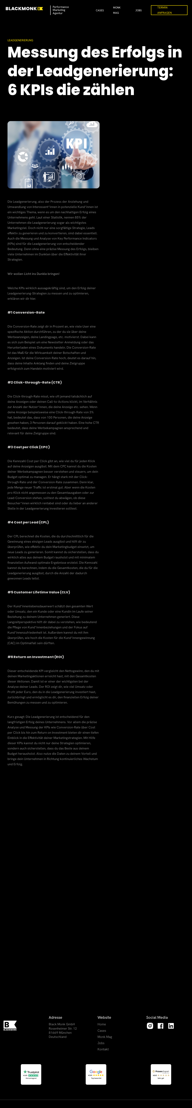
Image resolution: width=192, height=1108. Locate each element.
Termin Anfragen (164, 10)
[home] (27, 8)
